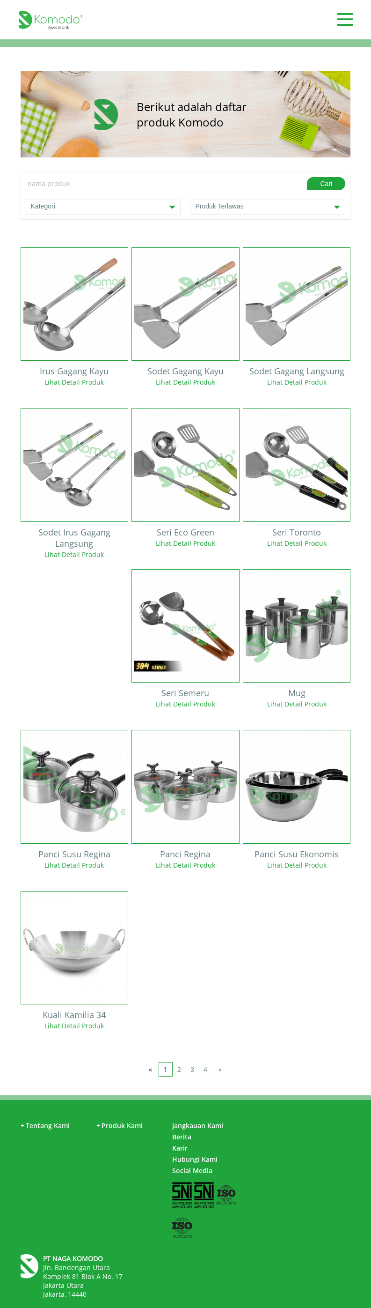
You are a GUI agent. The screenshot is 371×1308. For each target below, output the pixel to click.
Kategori (103, 207)
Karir (180, 1148)
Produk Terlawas (267, 207)
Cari (326, 183)
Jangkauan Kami (197, 1125)
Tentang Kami (45, 1125)
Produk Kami (119, 1125)
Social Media (192, 1170)
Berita (181, 1136)
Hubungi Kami (195, 1159)
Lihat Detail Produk (74, 382)
